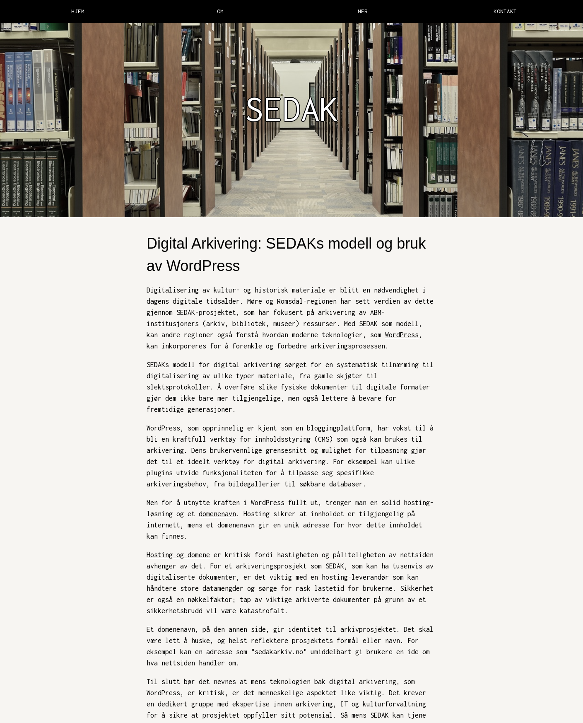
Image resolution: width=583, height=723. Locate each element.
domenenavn (217, 513)
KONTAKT (505, 11)
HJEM (77, 11)
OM (220, 11)
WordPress (402, 335)
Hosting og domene (178, 555)
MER (363, 11)
